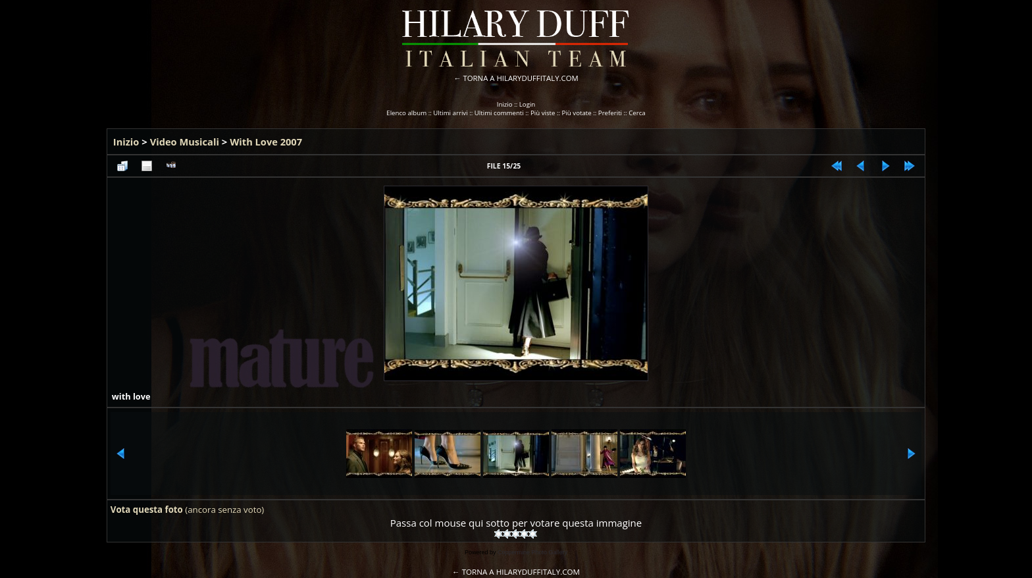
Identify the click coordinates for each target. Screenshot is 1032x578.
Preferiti (610, 113)
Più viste (542, 113)
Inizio (505, 104)
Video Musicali (184, 141)
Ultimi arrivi (450, 113)
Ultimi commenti (499, 113)
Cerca (637, 113)
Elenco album (406, 113)
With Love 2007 (266, 141)
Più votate (577, 113)
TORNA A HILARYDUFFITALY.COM (521, 78)
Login (527, 104)
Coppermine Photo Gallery (532, 552)
